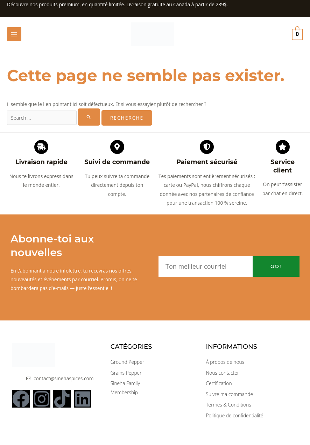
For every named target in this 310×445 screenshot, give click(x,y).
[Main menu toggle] (14, 35)
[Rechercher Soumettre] (89, 118)
